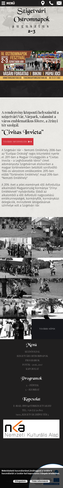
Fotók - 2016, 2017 (32, 364)
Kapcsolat (32, 368)
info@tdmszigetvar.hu (59, 3)
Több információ (40, 481)
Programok (32, 360)
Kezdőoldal (32, 351)
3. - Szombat (32, 389)
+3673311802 (51, 3)
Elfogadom (20, 481)
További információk (15, 141)
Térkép (43, 3)
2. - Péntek (32, 385)
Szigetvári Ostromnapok (32, 356)
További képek (47, 330)
